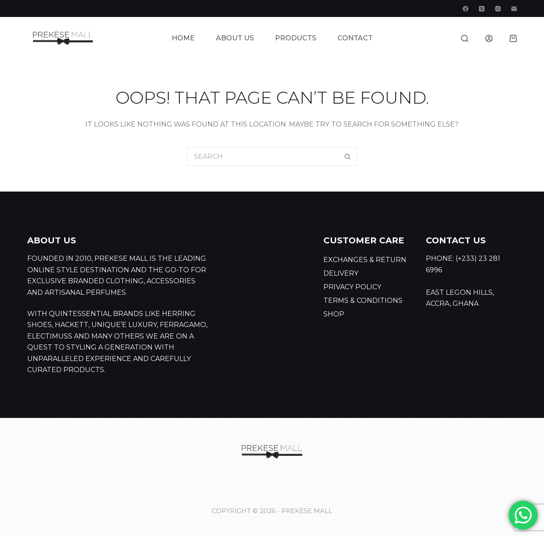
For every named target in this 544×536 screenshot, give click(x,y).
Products (295, 38)
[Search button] (347, 156)
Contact (355, 38)
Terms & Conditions (362, 300)
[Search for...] (262, 156)
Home (183, 38)
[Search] (464, 38)
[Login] (489, 38)
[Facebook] (465, 8)
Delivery (340, 273)
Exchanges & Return (364, 260)
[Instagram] (498, 8)
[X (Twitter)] (481, 8)
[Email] (514, 8)
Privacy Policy (352, 287)
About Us (235, 38)
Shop (333, 314)
